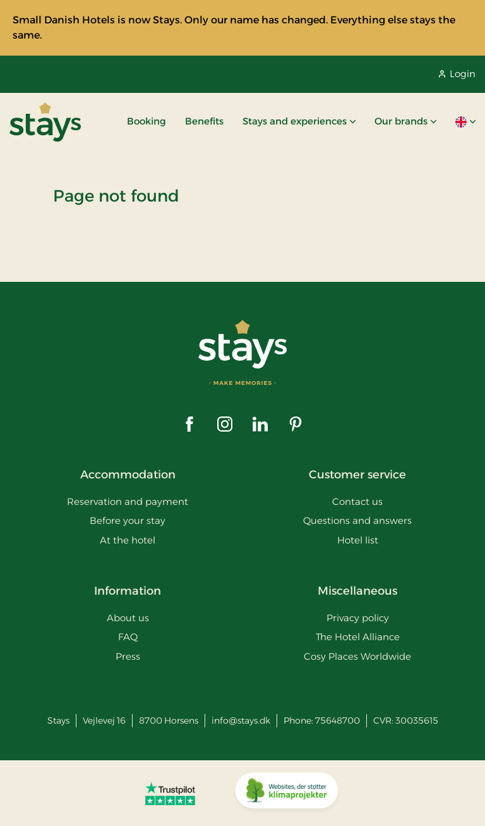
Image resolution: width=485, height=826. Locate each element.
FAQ (128, 637)
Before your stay (127, 520)
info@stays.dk (241, 720)
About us (128, 618)
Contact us (357, 501)
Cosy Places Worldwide (357, 656)
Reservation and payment (127, 501)
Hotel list (357, 540)
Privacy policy (357, 618)
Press (128, 656)
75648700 (337, 720)
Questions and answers (357, 520)
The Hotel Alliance (358, 637)
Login (457, 74)
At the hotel (127, 540)
